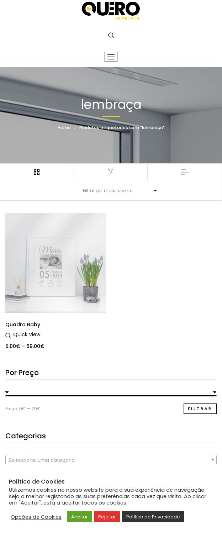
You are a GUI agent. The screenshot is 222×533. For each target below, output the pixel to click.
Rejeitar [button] (107, 516)
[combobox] (111, 460)
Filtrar (200, 408)
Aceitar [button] (79, 516)
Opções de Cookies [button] (36, 517)
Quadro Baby (22, 324)
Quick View (26, 334)
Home (64, 127)
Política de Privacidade (153, 516)
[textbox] (111, 460)
